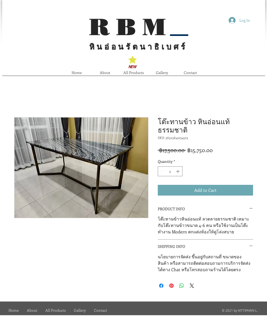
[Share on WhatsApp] (181, 285)
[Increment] (178, 171)
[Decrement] (162, 171)
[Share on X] (192, 285)
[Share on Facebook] (161, 285)
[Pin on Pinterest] (171, 285)
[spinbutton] (170, 171)
